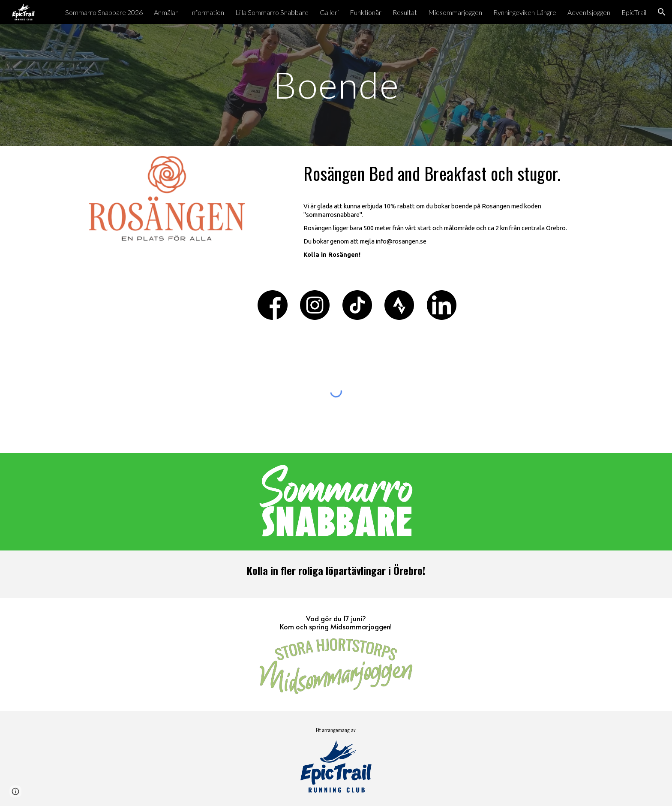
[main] (336, 84)
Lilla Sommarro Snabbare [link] (272, 12)
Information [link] (207, 12)
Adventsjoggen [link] (588, 12)
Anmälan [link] (166, 12)
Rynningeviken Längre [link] (524, 12)
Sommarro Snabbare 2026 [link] (104, 12)
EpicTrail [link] (633, 12)
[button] (661, 12)
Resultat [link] (405, 12)
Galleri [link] (329, 12)
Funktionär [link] (365, 12)
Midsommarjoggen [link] (455, 12)
